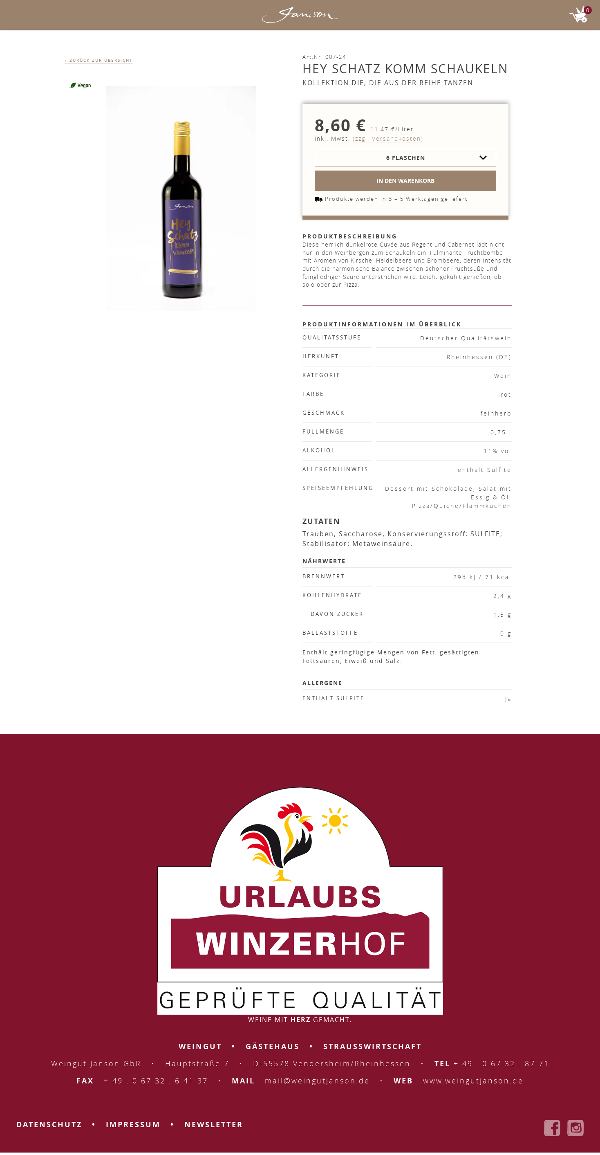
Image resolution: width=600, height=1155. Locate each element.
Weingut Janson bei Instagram (575, 1128)
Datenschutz (49, 1124)
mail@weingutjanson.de (317, 1080)
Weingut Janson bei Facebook (552, 1128)
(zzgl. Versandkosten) (388, 138)
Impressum (133, 1124)
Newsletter (213, 1124)
